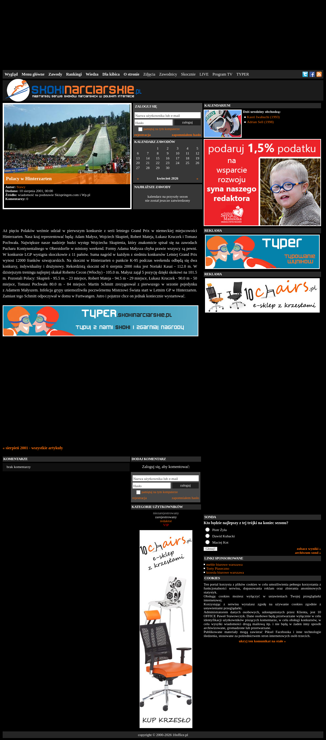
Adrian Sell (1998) (260, 122)
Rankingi (74, 74)
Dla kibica (111, 74)
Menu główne (33, 74)
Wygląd (11, 74)
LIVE (203, 74)
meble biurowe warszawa (224, 564)
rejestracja (142, 135)
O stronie (131, 74)
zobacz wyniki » (309, 549)
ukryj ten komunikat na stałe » (262, 641)
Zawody (55, 74)
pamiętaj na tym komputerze (161, 129)
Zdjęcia (149, 74)
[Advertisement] (163, 34)
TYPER (242, 74)
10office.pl (180, 735)
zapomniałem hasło (186, 135)
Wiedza (92, 74)
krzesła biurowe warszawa (225, 572)
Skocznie (188, 74)
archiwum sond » (308, 553)
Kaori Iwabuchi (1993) (263, 117)
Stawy (21, 187)
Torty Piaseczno (217, 568)
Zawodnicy (168, 74)
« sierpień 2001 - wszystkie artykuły (33, 448)
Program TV (222, 74)
